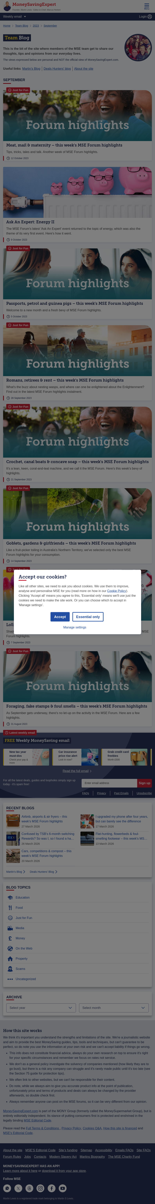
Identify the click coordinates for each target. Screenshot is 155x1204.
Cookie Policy (116, 591)
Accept (60, 617)
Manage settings (74, 627)
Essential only (88, 617)
